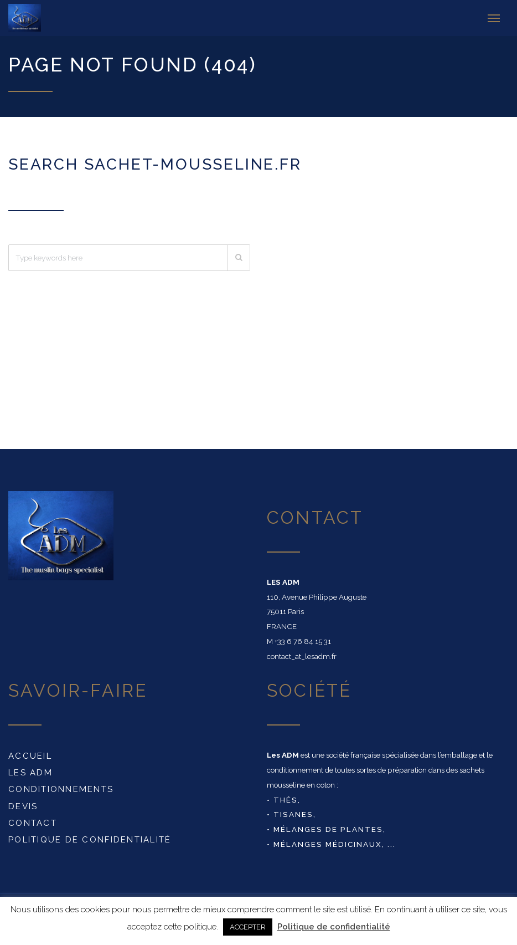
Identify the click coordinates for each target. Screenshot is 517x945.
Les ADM (30, 770)
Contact (32, 820)
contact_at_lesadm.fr (302, 653)
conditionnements (60, 786)
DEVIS (23, 804)
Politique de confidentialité (90, 837)
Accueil (30, 753)
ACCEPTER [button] (248, 927)
